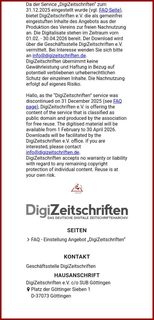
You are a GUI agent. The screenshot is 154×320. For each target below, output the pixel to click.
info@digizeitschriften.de (59, 55)
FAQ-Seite (109, 10)
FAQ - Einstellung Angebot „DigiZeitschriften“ (78, 239)
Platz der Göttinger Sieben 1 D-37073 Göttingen (60, 292)
